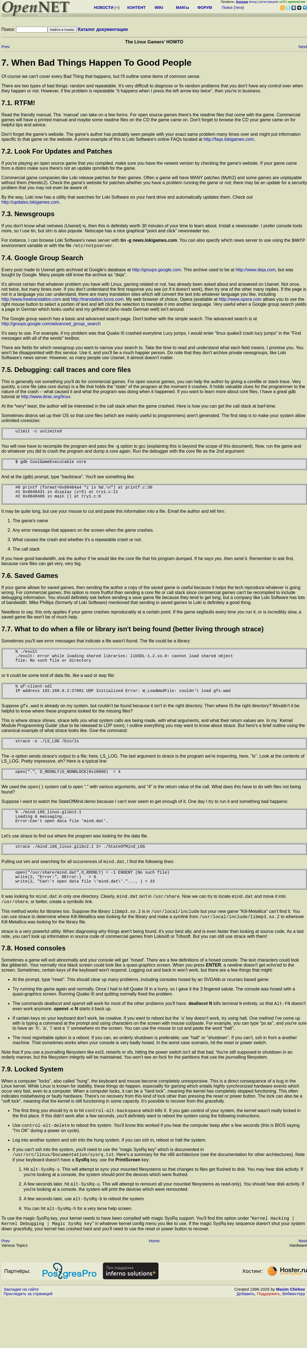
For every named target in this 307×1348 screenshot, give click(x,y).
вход (253, 1)
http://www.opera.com (241, 301)
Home (154, 1290)
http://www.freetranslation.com (31, 301)
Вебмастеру (294, 1342)
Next (303, 47)
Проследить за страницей (28, 1342)
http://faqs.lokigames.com (229, 139)
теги (238, 7)
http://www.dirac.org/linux (45, 398)
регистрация (268, 1)
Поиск (227, 7)
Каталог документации (103, 29)
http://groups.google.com (156, 271)
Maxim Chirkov (290, 1338)
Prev (5, 47)
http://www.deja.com (255, 271)
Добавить (246, 1342)
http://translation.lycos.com (97, 301)
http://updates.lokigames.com (30, 202)
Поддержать (268, 1342)
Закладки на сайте (21, 1338)
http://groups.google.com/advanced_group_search (51, 325)
